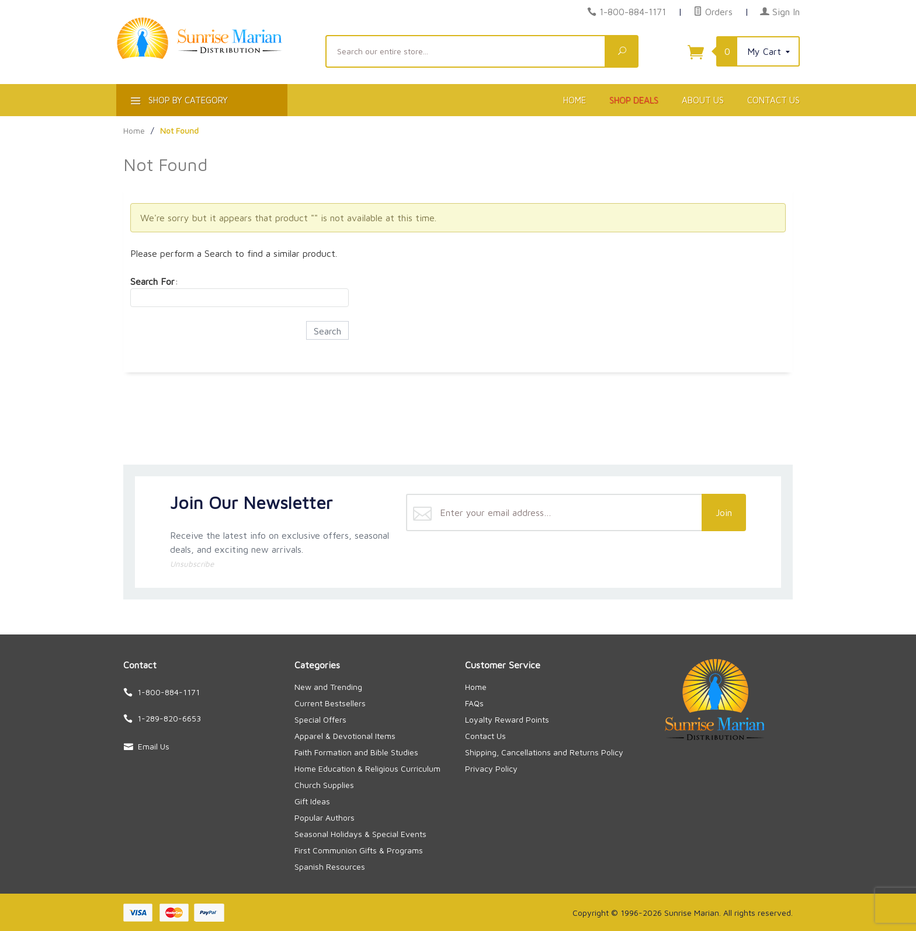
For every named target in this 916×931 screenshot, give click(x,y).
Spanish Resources (329, 866)
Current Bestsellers (330, 703)
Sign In (780, 11)
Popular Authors (324, 817)
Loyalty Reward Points (507, 719)
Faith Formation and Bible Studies (356, 752)
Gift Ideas (312, 801)
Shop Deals (633, 100)
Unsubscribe (192, 564)
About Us (703, 100)
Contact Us (773, 100)
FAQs (474, 703)
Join (724, 512)
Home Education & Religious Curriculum (367, 768)
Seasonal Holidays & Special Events (360, 834)
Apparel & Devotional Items (344, 736)
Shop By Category (178, 102)
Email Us (153, 746)
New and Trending (328, 687)
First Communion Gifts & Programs (358, 850)
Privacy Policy (491, 768)
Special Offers (320, 719)
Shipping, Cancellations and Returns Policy (544, 752)
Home (574, 100)
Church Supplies (324, 785)
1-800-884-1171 (632, 11)
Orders (713, 11)
